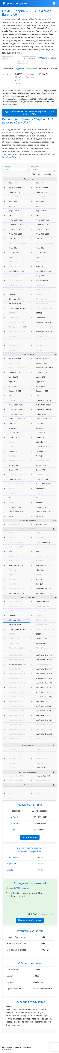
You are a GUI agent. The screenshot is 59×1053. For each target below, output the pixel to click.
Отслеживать (29, 58)
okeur (11, 798)
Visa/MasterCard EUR (17, 655)
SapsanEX (11, 863)
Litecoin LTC (13, 197)
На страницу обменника (29, 920)
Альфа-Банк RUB (15, 304)
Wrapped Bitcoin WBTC (17, 368)
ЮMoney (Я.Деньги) (16, 262)
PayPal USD (13, 266)
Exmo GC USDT (14, 524)
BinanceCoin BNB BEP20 (18, 243)
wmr (10, 789)
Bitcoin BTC (13, 183)
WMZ (11, 257)
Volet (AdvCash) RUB (16, 588)
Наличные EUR (14, 345)
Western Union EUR (16, 780)
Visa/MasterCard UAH (17, 331)
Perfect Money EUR (16, 547)
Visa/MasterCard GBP (17, 669)
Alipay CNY (13, 276)
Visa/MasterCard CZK (16, 715)
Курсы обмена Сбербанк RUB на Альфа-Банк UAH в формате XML (29, 112)
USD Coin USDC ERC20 (17, 419)
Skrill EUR (12, 584)
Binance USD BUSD (16, 484)
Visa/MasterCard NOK (17, 725)
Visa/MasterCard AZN (17, 734)
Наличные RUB (14, 341)
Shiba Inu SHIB (14, 465)
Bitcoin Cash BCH (15, 187)
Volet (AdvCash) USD (16, 271)
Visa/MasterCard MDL (17, 692)
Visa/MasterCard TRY (16, 701)
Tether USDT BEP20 (16, 229)
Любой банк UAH (15, 290)
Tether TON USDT (15, 234)
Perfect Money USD (16, 542)
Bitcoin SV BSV (14, 363)
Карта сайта (6, 1047)
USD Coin (12, 442)
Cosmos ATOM (14, 470)
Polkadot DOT (14, 502)
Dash (10, 215)
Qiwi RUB (12, 537)
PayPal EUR (13, 575)
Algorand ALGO (14, 488)
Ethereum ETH (14, 192)
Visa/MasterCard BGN (17, 729)
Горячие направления (41, 174)
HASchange (12, 857)
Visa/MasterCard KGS (16, 720)
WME (11, 533)
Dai (10, 498)
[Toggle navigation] (54, 3)
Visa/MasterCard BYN (17, 683)
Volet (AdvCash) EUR (16, 593)
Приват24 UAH (14, 638)
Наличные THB (14, 768)
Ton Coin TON (14, 252)
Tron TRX (12, 238)
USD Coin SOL (14, 451)
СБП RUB (12, 294)
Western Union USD (16, 776)
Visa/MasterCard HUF (16, 697)
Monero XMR (14, 206)
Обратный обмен (48, 58)
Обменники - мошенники (22, 1047)
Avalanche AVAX (15, 507)
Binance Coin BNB (15, 460)
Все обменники (29, 837)
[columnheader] (8, 68)
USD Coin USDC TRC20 (17, 447)
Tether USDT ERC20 (16, 220)
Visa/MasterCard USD (17, 322)
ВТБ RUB (12, 313)
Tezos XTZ (12, 493)
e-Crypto (15, 817)
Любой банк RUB (15, 285)
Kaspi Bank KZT (14, 317)
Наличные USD (14, 336)
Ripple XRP (13, 201)
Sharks (10, 870)
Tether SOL (13, 437)
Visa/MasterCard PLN (16, 711)
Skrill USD (12, 579)
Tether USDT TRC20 (16, 225)
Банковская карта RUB (17, 327)
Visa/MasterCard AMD (17, 687)
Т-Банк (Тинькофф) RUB (18, 308)
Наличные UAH (14, 350)
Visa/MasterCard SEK (16, 706)
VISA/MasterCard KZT (17, 678)
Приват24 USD (14, 738)
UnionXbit (15, 823)
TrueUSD (12, 456)
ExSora (15, 830)
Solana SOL (13, 248)
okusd (11, 793)
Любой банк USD (15, 280)
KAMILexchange (21, 888)
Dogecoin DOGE (15, 211)
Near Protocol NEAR (16, 512)
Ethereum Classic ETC (17, 479)
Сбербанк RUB (14, 299)
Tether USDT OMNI (16, 474)
